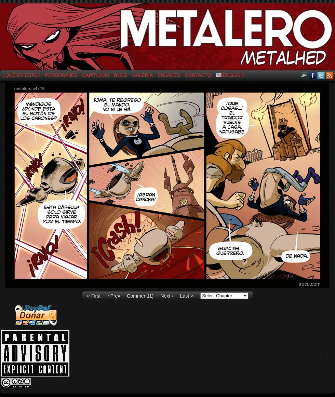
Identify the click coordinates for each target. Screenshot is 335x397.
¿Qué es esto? (21, 75)
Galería (142, 75)
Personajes (61, 75)
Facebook (312, 75)
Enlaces (169, 75)
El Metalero (167, 36)
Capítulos (95, 75)
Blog (121, 75)
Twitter (321, 75)
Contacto (198, 75)
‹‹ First (93, 296)
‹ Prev (113, 296)
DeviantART (304, 75)
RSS (329, 75)
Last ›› (187, 296)
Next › (166, 296)
